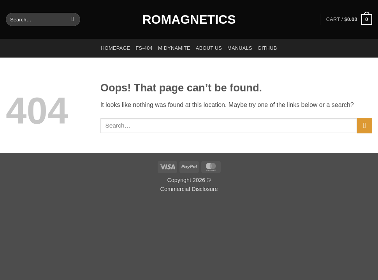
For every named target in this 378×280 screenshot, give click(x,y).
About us (209, 48)
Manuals (239, 48)
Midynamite (174, 48)
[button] (349, 19)
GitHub (267, 48)
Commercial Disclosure (189, 189)
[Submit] (72, 19)
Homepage (115, 48)
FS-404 (144, 48)
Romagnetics (189, 19)
